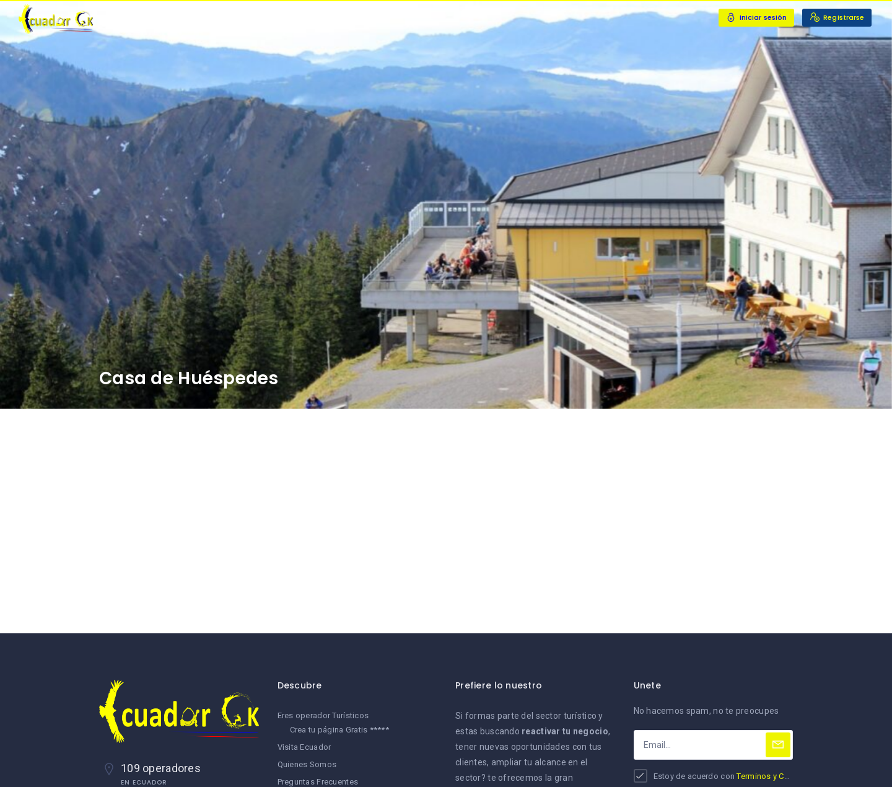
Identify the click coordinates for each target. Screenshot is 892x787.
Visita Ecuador (304, 747)
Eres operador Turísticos (323, 715)
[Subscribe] (778, 744)
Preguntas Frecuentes (318, 781)
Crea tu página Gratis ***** (340, 729)
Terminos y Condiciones (781, 776)
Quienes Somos (307, 764)
